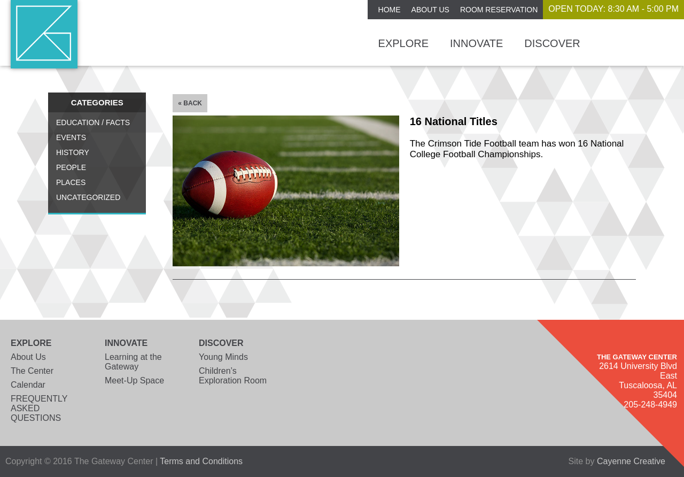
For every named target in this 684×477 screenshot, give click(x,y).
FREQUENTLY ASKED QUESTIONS (39, 408)
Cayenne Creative (631, 461)
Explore (403, 43)
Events (71, 137)
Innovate (476, 43)
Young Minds (223, 356)
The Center (32, 370)
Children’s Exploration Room (233, 375)
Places (71, 182)
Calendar (28, 384)
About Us (430, 9)
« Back (190, 103)
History (72, 152)
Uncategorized (88, 197)
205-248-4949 (650, 404)
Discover (552, 43)
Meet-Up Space (134, 380)
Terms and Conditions (201, 461)
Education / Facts (93, 122)
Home (389, 9)
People (71, 167)
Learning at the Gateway (133, 361)
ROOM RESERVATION (499, 9)
